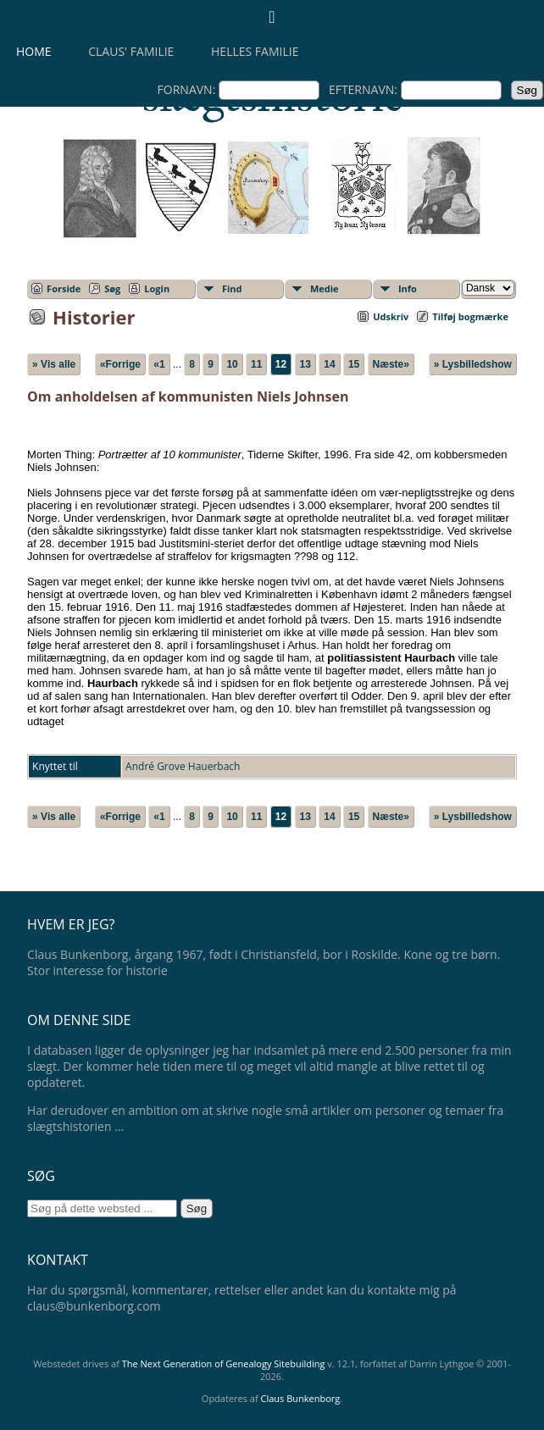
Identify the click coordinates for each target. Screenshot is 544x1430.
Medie (324, 288)
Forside (63, 288)
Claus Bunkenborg (301, 1398)
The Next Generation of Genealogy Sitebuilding (223, 1363)
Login (156, 288)
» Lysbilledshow (473, 364)
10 (231, 364)
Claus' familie (131, 51)
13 (305, 364)
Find (232, 288)
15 (353, 364)
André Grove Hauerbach (182, 766)
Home (34, 51)
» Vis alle (53, 364)
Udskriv (390, 316)
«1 (158, 364)
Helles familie (254, 51)
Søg (112, 288)
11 (256, 364)
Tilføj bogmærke (470, 316)
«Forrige (120, 364)
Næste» (391, 364)
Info (407, 288)
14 (329, 364)
